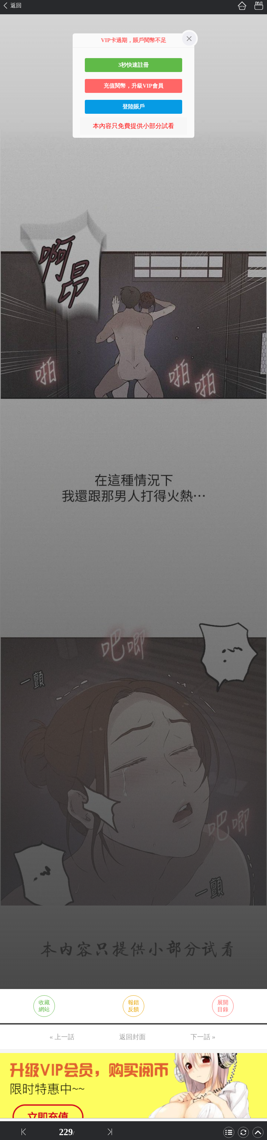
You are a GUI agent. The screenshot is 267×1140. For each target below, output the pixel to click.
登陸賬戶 (133, 107)
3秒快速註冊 (133, 65)
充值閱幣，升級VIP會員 (133, 86)
